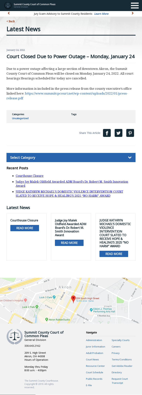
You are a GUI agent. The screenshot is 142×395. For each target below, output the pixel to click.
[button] (133, 15)
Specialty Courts (121, 340)
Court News (92, 359)
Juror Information (95, 346)
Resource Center (95, 366)
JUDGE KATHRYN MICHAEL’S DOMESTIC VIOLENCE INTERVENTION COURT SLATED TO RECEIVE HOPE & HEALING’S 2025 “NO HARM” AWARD (69, 194)
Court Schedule (94, 372)
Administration (94, 340)
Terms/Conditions (122, 359)
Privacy (116, 353)
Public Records (94, 379)
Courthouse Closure (29, 176)
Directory (117, 372)
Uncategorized (20, 118)
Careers (116, 346)
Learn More (101, 13)
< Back (10, 21)
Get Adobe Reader (122, 366)
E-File (89, 385)
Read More (24, 228)
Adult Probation (94, 353)
